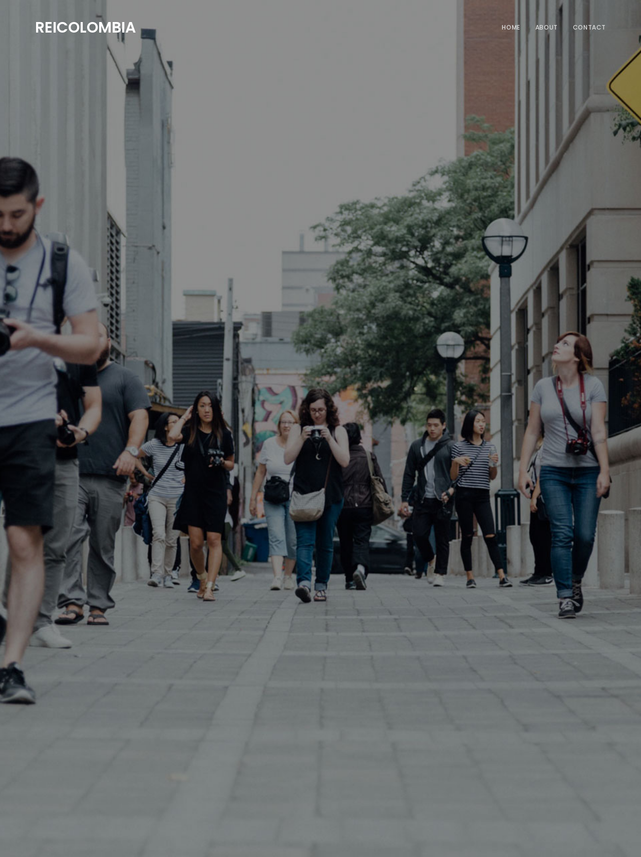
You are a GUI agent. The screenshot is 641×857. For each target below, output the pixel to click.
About (546, 27)
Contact (589, 27)
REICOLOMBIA (85, 26)
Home (511, 27)
